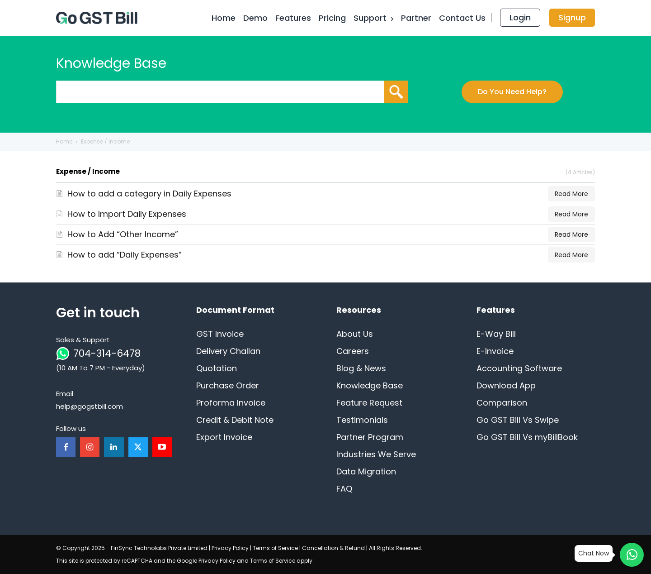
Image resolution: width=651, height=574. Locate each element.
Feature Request (369, 402)
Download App (506, 385)
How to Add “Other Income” (122, 234)
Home (64, 141)
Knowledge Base (369, 385)
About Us (354, 334)
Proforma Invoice (230, 402)
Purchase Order (227, 385)
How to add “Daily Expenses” (124, 254)
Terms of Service (275, 548)
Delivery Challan (228, 351)
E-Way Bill (496, 334)
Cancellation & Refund (333, 548)
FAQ (344, 488)
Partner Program (369, 437)
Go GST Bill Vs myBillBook (527, 437)
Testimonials (362, 420)
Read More (571, 193)
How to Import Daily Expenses (126, 214)
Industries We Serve (376, 454)
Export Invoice (224, 437)
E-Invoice (495, 351)
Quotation (216, 368)
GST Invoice (220, 334)
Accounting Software (519, 368)
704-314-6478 (107, 353)
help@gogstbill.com (89, 406)
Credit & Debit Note (235, 420)
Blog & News (361, 368)
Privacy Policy (230, 548)
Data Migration (366, 471)
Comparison (501, 402)
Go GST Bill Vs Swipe (517, 420)
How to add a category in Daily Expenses (149, 193)
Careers (352, 351)
